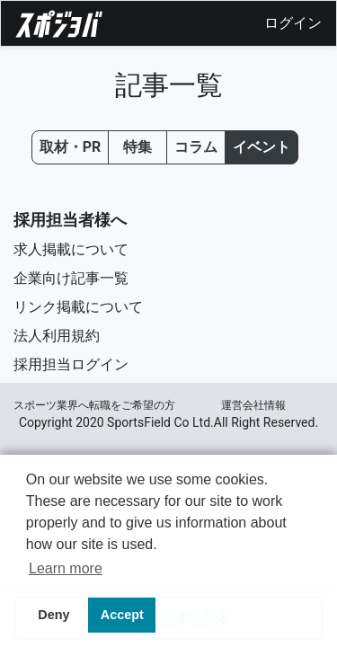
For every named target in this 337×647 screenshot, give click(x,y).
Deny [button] (53, 614)
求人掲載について (71, 249)
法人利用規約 (56, 335)
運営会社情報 (253, 405)
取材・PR (71, 146)
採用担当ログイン (71, 364)
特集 (137, 146)
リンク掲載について (78, 306)
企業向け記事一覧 (71, 278)
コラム (195, 146)
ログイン (293, 22)
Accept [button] (122, 614)
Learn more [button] (65, 568)
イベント (261, 146)
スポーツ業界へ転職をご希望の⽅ (94, 405)
